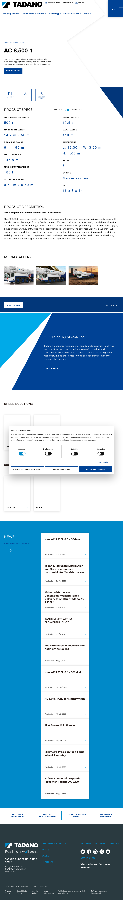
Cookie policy (35, 892)
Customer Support (105, 815)
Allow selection (61, 469)
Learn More (52, 369)
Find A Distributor (47, 815)
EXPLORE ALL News (16, 543)
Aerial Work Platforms (33, 13)
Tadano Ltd (25, 886)
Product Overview (17, 815)
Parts (45, 849)
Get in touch (13, 71)
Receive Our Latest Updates (100, 843)
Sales (45, 855)
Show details (102, 462)
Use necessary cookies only (27, 469)
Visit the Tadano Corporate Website (95, 866)
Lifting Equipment (10, 13)
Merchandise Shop (77, 815)
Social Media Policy (22, 892)
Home (6, 42)
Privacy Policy (8, 892)
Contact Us (88, 858)
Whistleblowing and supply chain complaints (72, 892)
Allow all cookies (95, 469)
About (86, 13)
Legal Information (49, 892)
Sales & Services (71, 13)
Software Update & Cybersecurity (98, 892)
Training (47, 861)
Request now (13, 305)
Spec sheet (111, 305)
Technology (53, 13)
